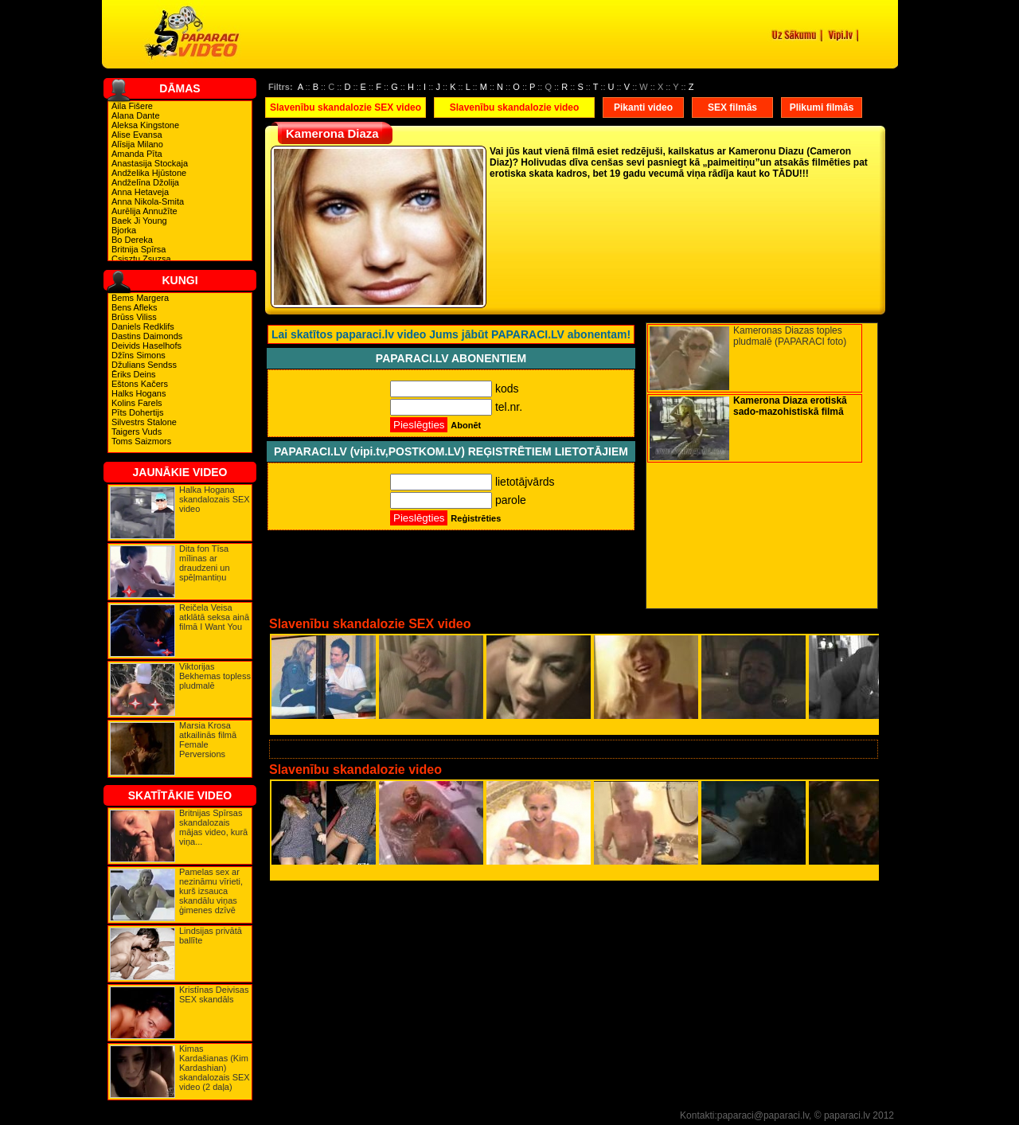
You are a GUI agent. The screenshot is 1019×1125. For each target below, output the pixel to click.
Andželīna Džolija (145, 182)
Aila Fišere (132, 106)
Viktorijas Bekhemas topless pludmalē (215, 676)
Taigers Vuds (136, 431)
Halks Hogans (138, 393)
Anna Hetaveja (140, 192)
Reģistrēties (476, 518)
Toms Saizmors (141, 441)
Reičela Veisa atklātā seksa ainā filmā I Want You (214, 617)
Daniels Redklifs (142, 326)
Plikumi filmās (822, 107)
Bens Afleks (134, 307)
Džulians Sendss (144, 364)
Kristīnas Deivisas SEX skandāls (213, 994)
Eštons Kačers (139, 384)
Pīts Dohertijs (137, 412)
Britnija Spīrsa (138, 249)
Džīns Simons (138, 355)
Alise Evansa (136, 134)
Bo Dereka (132, 239)
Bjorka (123, 230)
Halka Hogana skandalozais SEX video (214, 499)
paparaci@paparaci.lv (763, 1115)
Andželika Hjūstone (148, 173)
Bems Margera (140, 298)
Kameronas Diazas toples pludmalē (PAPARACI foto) (789, 336)
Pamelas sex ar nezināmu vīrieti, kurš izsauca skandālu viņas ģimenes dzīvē (211, 891)
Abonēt (466, 425)
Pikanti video (643, 107)
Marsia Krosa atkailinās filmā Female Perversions (207, 740)
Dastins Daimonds (146, 336)
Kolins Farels (136, 403)
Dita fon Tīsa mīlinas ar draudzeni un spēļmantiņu (204, 563)
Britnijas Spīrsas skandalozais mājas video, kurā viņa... (213, 827)
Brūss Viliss (134, 317)
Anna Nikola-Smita (147, 201)
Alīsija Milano (137, 144)
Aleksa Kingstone (145, 125)
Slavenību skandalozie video (515, 107)
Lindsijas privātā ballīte (210, 935)
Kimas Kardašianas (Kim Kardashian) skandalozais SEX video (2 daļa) (214, 1068)
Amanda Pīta (136, 153)
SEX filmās (732, 107)
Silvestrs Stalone (144, 422)
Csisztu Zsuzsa (141, 259)
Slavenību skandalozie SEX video (345, 107)
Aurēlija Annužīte (144, 211)
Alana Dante (135, 115)
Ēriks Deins (133, 374)
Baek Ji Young (139, 220)
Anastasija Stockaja (149, 163)
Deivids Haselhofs (146, 345)
